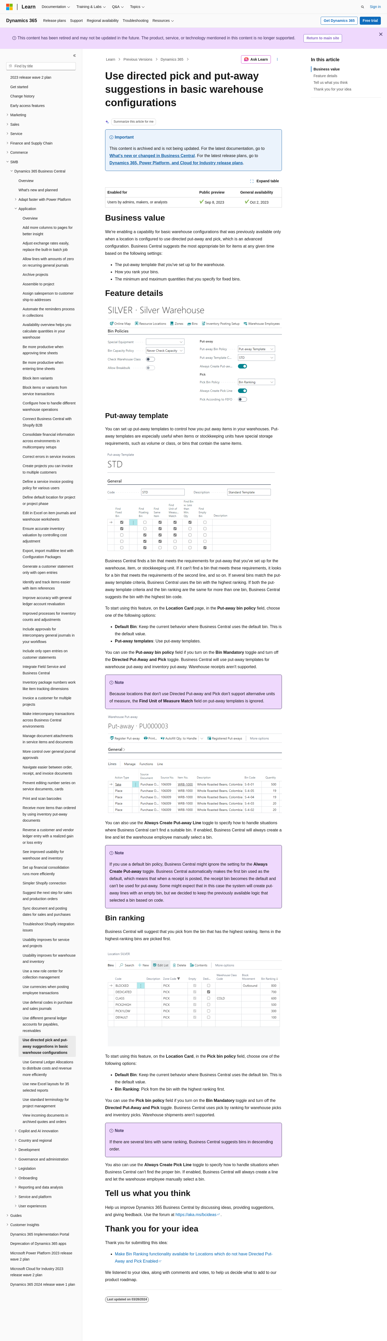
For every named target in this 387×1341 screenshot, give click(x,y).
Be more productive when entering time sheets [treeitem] (43, 365)
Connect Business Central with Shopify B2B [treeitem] (47, 422)
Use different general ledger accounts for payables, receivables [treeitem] (45, 1024)
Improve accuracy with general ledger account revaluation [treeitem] (47, 601)
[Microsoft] (9, 7)
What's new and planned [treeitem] (38, 190)
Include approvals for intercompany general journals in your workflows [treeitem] (49, 635)
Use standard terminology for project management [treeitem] (46, 1103)
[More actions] (277, 59)
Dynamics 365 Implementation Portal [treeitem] (39, 1234)
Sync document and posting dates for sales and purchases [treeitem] (47, 911)
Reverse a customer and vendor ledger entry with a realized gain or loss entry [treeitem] (48, 836)
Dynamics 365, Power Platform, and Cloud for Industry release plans (176, 163)
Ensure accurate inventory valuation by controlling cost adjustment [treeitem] (45, 535)
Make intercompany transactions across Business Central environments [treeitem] (49, 720)
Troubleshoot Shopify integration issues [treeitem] (48, 927)
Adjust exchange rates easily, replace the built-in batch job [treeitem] (46, 246)
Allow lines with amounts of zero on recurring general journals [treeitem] (48, 262)
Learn (110, 59)
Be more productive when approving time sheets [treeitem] (43, 350)
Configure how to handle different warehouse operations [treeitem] (49, 406)
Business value (327, 69)
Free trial (370, 21)
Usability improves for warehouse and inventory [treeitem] (49, 958)
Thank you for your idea (332, 89)
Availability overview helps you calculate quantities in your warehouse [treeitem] (47, 331)
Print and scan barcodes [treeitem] (42, 798)
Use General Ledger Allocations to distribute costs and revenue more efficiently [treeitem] (48, 1068)
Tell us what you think (331, 82)
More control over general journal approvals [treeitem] (49, 754)
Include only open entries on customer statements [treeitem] (45, 654)
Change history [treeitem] (22, 96)
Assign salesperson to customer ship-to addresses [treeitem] (48, 296)
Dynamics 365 (172, 59)
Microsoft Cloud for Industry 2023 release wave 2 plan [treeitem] (36, 1272)
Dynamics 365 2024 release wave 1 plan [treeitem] (42, 1284)
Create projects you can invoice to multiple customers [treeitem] (48, 469)
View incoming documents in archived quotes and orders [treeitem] (45, 1118)
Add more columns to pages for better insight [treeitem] (48, 230)
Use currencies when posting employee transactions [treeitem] (46, 990)
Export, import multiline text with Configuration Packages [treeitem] (48, 554)
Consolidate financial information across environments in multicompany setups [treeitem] (49, 440)
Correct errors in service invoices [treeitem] (49, 457)
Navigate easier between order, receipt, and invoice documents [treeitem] (47, 770)
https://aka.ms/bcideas (196, 1214)
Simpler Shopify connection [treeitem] (44, 883)
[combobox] (41, 66)
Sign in (375, 7)
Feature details (325, 76)
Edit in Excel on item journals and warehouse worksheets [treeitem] (49, 516)
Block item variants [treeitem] (38, 378)
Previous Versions (138, 59)
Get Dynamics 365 (339, 21)
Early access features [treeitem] (27, 106)
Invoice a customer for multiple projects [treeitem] (47, 701)
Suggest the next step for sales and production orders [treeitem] (47, 896)
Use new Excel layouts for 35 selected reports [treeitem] (46, 1087)
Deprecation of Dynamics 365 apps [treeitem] (38, 1244)
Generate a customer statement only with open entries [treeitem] (48, 569)
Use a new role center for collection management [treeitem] (43, 974)
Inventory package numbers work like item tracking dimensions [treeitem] (49, 685)
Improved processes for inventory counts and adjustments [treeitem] (49, 616)
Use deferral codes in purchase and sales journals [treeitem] (47, 1005)
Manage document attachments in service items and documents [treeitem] (48, 739)
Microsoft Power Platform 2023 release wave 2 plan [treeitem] (41, 1256)
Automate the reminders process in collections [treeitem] (49, 312)
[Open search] (362, 7)
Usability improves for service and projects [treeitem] (46, 943)
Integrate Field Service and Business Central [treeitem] (44, 670)
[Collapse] (74, 55)
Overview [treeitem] (26, 181)
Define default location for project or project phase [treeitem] (49, 500)
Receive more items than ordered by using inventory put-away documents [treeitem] (49, 814)
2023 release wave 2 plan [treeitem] (30, 77)
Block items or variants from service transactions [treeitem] (45, 390)
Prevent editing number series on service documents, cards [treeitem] (49, 786)
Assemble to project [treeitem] (38, 284)
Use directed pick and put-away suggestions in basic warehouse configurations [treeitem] (45, 1046)
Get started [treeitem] (19, 87)
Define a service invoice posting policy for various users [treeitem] (48, 484)
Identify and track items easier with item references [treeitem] (46, 585)
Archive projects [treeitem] (35, 275)
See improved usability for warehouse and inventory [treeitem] (43, 855)
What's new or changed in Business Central (152, 155)
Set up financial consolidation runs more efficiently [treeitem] (46, 870)
